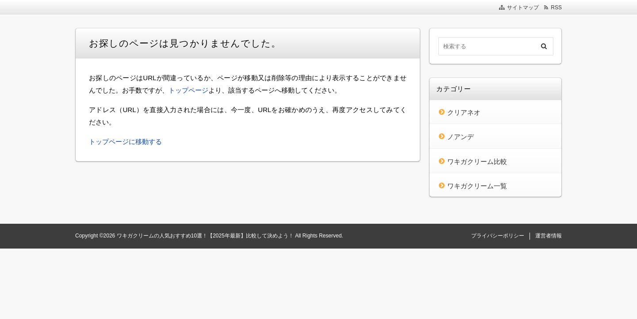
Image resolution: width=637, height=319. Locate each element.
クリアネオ (463, 112)
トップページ (188, 90)
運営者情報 (548, 236)
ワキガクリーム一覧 (477, 186)
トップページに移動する (125, 141)
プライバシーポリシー (497, 236)
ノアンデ (460, 136)
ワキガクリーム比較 (477, 161)
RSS (556, 7)
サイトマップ (523, 7)
